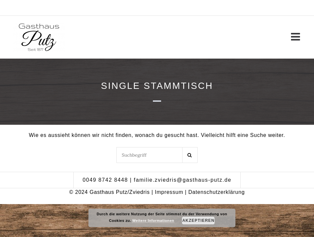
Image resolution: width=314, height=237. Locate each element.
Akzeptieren (198, 220)
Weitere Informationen (153, 221)
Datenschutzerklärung (216, 192)
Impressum (169, 192)
